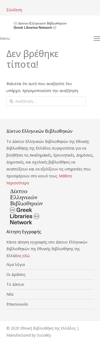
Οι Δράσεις (15, 274)
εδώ (26, 255)
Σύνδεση (14, 9)
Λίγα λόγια (15, 264)
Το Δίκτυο (15, 284)
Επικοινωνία (17, 304)
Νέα (9, 294)
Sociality (44, 335)
